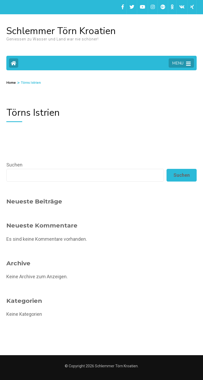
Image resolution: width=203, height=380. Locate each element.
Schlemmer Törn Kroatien (61, 31)
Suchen (14, 165)
